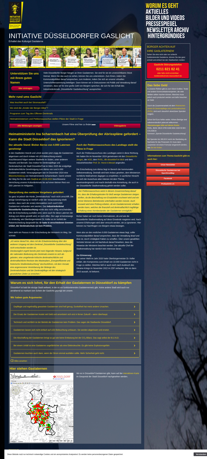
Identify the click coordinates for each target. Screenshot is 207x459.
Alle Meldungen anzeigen (29, 126)
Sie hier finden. (156, 154)
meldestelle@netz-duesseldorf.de (168, 82)
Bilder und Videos (165, 18)
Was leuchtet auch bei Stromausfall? (28, 102)
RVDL (100, 159)
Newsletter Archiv (161, 33)
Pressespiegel (162, 24)
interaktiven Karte (131, 373)
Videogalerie (120, 126)
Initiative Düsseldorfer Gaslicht (71, 36)
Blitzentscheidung (17, 176)
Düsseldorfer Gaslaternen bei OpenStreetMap (168, 177)
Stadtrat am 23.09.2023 (41, 179)
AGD (89, 159)
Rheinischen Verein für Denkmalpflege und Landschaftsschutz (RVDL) (166, 114)
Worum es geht (162, 6)
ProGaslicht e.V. (168, 190)
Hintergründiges (166, 42)
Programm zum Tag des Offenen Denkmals (31, 113)
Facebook (168, 184)
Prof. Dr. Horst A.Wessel (104, 163)
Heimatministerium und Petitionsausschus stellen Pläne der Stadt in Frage (47, 119)
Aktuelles (157, 12)
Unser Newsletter (168, 171)
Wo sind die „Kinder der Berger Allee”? (29, 108)
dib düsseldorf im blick (114, 159)
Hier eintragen (25, 88)
